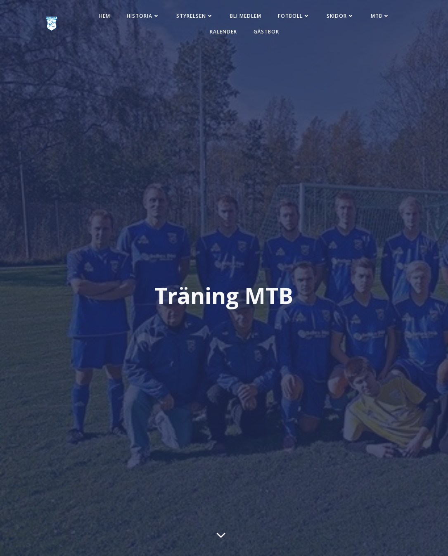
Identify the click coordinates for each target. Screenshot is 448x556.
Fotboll (294, 15)
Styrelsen (194, 15)
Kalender (223, 31)
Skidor (340, 15)
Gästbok (266, 31)
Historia (143, 15)
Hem (104, 15)
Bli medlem (245, 15)
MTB (380, 15)
